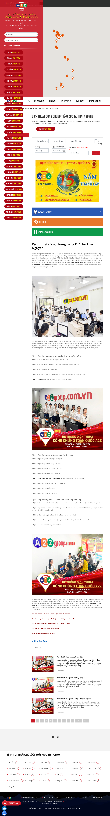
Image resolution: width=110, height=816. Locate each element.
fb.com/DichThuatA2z (29, 798)
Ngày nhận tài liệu (58, 147)
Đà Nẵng (77, 774)
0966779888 (58, 801)
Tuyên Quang (94, 768)
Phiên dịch (53, 100)
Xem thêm (61, 670)
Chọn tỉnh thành (13, 45)
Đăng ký (48, 808)
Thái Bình (61, 768)
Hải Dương (93, 762)
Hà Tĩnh (45, 774)
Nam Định (14, 768)
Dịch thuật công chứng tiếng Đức (70, 657)
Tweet (36, 647)
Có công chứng (100, 142)
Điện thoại (78, 148)
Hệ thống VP (81, 100)
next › (78, 721)
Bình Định (93, 774)
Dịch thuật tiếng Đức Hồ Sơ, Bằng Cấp (72, 678)
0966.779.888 (48, 801)
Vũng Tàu (61, 781)
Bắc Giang (77, 768)
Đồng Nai (13, 787)
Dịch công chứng (40, 100)
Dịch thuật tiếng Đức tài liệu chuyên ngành (74, 699)
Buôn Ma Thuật (16, 781)
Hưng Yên (30, 762)
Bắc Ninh (77, 762)
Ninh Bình (30, 768)
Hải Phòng (46, 762)
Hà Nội (13, 762)
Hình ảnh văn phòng (95, 100)
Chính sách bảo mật (74, 808)
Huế (59, 774)
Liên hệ (40, 808)
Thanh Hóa (14, 774)
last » (85, 721)
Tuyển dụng (32, 808)
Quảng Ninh (62, 762)
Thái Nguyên (47, 768)
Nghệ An (29, 774)
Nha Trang (30, 781)
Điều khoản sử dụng (59, 808)
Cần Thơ (77, 781)
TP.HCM (45, 781)
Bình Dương (94, 781)
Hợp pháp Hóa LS (67, 100)
